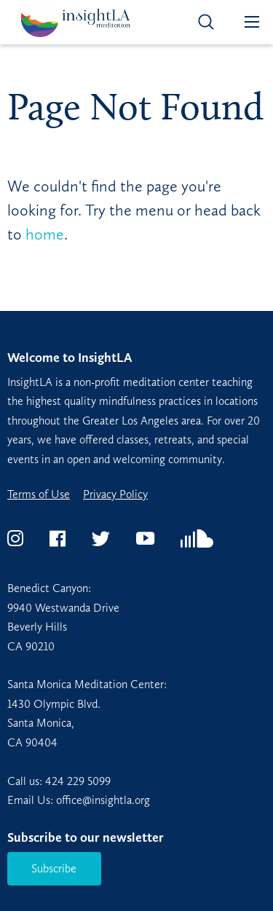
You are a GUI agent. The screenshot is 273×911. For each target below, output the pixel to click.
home (44, 234)
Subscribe (53, 868)
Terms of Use (38, 494)
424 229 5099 (78, 781)
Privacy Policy (115, 494)
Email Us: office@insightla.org (78, 800)
